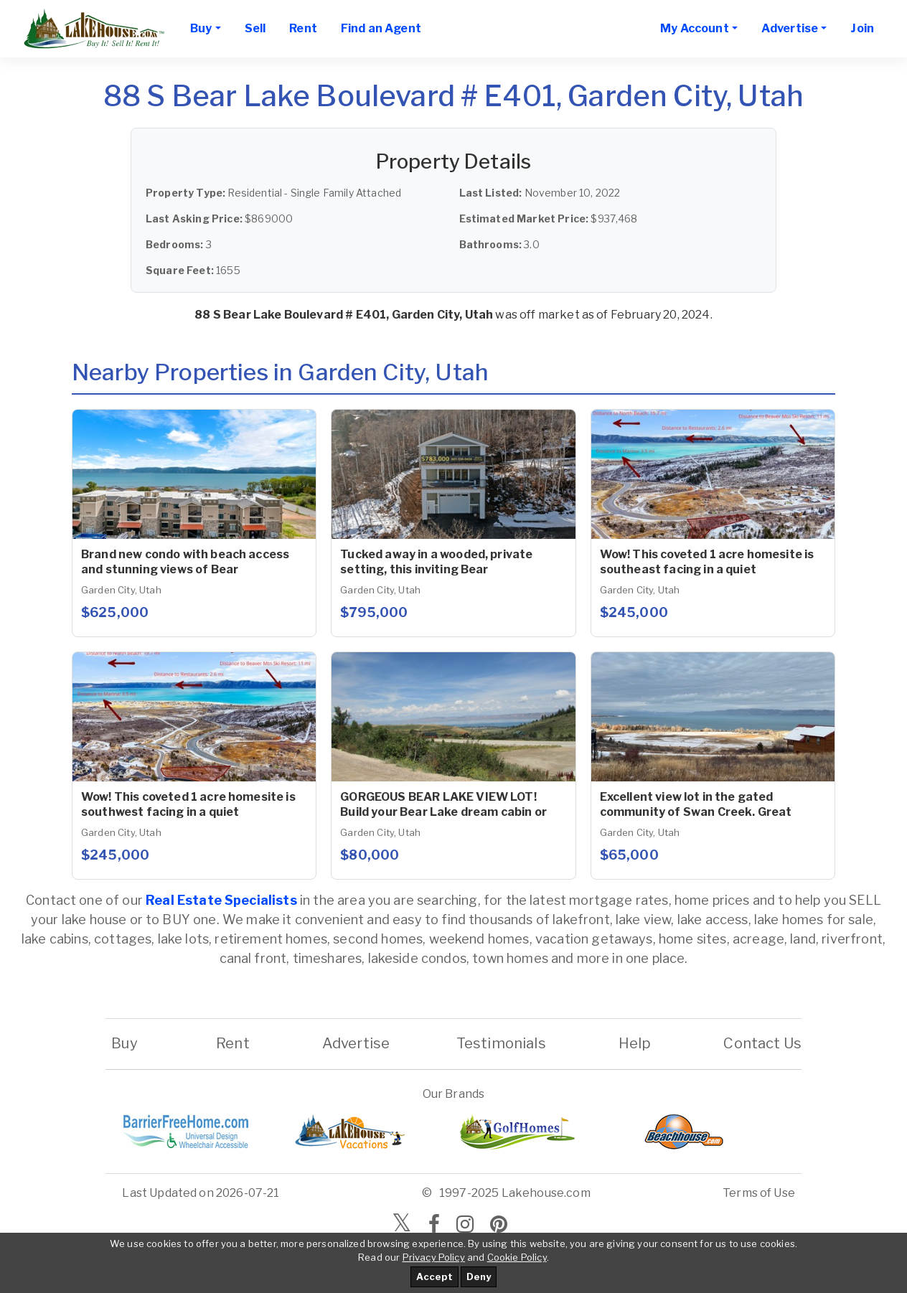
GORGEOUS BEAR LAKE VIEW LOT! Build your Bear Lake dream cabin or (443, 804)
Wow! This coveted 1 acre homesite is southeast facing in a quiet (707, 561)
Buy (124, 1043)
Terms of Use (759, 1193)
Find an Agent (381, 28)
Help (634, 1043)
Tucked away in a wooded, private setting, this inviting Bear (436, 561)
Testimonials (501, 1043)
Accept (434, 1276)
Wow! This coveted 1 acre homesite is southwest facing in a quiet (188, 804)
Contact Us (762, 1043)
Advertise (356, 1043)
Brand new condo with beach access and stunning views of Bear (185, 561)
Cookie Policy (517, 1257)
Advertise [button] (789, 28)
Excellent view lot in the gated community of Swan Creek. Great (696, 804)
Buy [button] (201, 28)
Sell (255, 28)
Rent (303, 28)
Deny (478, 1276)
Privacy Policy (434, 1257)
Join (862, 28)
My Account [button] (694, 28)
